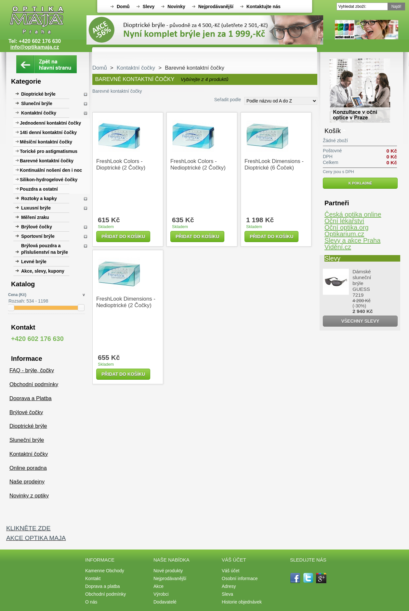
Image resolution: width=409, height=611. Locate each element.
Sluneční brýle (36, 103)
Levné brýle (33, 261)
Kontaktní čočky (38, 112)
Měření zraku (35, 217)
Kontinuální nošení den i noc (51, 170)
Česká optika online (352, 214)
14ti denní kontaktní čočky (48, 132)
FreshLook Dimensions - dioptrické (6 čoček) (274, 164)
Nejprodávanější (215, 6)
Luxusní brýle (36, 207)
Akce (158, 586)
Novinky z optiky (29, 496)
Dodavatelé (165, 601)
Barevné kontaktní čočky (46, 160)
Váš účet (230, 570)
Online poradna (28, 468)
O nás (91, 601)
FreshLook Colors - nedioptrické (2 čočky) (198, 164)
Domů (123, 6)
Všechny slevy (360, 321)
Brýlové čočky (36, 226)
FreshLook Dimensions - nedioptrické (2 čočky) (125, 302)
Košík (332, 130)
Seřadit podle (227, 99)
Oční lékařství (344, 220)
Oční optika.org (346, 227)
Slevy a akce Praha (352, 240)
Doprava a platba (102, 586)
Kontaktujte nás (263, 6)
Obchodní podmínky (33, 384)
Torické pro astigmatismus (48, 151)
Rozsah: (16, 301)
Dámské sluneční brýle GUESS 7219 (361, 283)
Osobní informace (240, 578)
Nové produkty (168, 570)
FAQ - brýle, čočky (31, 370)
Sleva (227, 594)
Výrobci (161, 594)
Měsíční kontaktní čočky (46, 141)
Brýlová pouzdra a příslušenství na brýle (44, 249)
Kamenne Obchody (104, 570)
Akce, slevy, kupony (42, 271)
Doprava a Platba (30, 398)
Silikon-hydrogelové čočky (48, 179)
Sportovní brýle (38, 236)
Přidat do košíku (123, 236)
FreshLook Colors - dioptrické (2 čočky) (120, 164)
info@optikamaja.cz (34, 47)
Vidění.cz (337, 247)
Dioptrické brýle (38, 94)
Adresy (229, 586)
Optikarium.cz (344, 234)
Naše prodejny (27, 482)
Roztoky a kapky (39, 198)
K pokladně (360, 183)
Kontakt (92, 578)
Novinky (176, 6)
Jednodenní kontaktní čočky (50, 123)
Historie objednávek (242, 601)
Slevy (149, 6)
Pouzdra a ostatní (39, 189)
